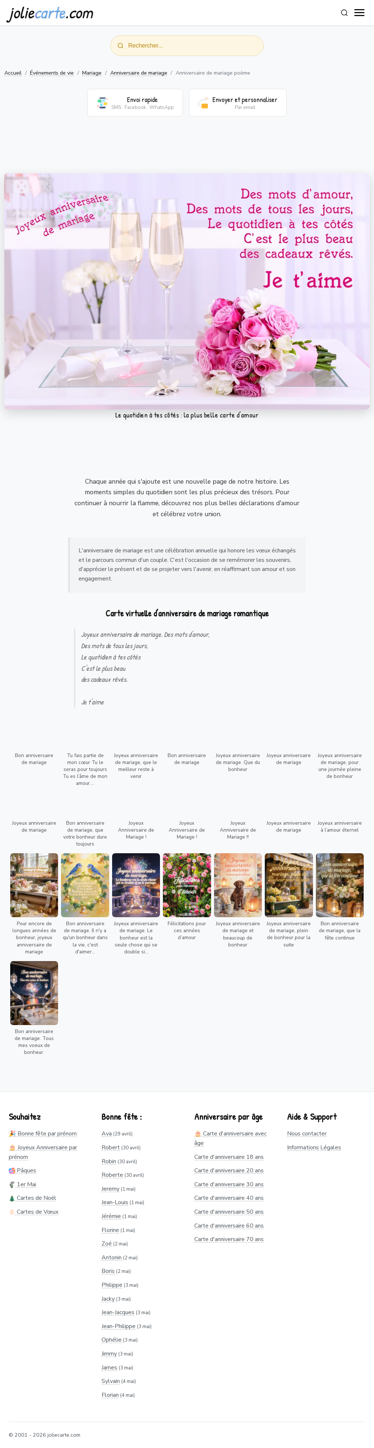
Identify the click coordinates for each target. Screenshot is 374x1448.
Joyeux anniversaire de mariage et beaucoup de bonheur (238, 934)
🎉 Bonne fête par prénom (43, 1134)
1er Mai (22, 1184)
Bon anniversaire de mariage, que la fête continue (339, 930)
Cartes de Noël (32, 1198)
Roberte (112, 1175)
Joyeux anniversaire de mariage (289, 759)
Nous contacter (307, 1134)
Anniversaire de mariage (138, 72)
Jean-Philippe (119, 1326)
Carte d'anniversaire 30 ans (229, 1184)
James (109, 1368)
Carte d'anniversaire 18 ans (229, 1157)
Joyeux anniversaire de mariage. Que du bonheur (238, 762)
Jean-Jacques (118, 1312)
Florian (110, 1395)
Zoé (107, 1244)
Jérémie (111, 1216)
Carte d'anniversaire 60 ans (229, 1226)
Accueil (13, 72)
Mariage (92, 72)
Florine (110, 1230)
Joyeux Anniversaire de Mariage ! (136, 830)
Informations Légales (314, 1147)
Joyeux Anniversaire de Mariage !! (238, 830)
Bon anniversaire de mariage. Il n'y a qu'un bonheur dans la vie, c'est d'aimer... (85, 937)
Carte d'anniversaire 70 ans (229, 1239)
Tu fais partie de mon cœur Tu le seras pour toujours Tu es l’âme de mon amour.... (85, 769)
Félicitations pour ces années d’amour (187, 930)
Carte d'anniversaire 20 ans (229, 1171)
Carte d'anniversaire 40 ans (229, 1198)
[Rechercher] (344, 13)
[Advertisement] (187, 149)
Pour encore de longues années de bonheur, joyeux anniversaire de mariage (34, 937)
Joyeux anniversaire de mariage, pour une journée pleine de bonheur (340, 766)
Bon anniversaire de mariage (34, 759)
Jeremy (110, 1189)
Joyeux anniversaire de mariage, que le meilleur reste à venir (136, 766)
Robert (111, 1147)
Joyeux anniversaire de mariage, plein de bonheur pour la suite (289, 934)
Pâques (22, 1171)
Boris (108, 1271)
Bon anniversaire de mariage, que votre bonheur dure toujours (85, 833)
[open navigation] (359, 12)
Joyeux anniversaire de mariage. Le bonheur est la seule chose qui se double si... (136, 937)
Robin (109, 1161)
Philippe (112, 1285)
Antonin (112, 1258)
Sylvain (111, 1381)
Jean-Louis (115, 1202)
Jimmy (109, 1354)
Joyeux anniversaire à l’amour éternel (340, 826)
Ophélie (112, 1340)
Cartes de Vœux (33, 1212)
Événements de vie (52, 72)
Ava (107, 1134)
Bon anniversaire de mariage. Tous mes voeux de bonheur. (34, 1042)
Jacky (108, 1299)
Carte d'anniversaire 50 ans (229, 1212)
